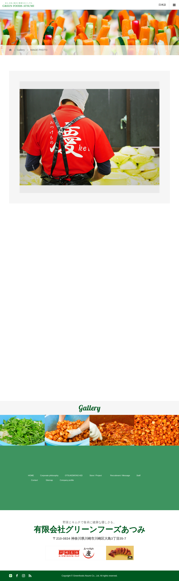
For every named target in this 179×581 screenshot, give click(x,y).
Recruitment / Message (120, 475)
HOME (31, 475)
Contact (34, 480)
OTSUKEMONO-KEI (74, 475)
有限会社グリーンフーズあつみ (89, 529)
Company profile (67, 480)
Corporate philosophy (49, 475)
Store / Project (96, 475)
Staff (138, 475)
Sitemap (49, 480)
